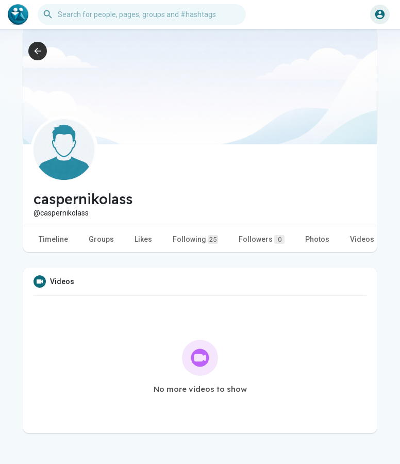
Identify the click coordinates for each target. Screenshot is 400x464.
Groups (101, 239)
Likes (143, 239)
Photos (317, 239)
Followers (262, 239)
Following (195, 239)
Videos (362, 239)
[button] (142, 14)
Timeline (53, 239)
